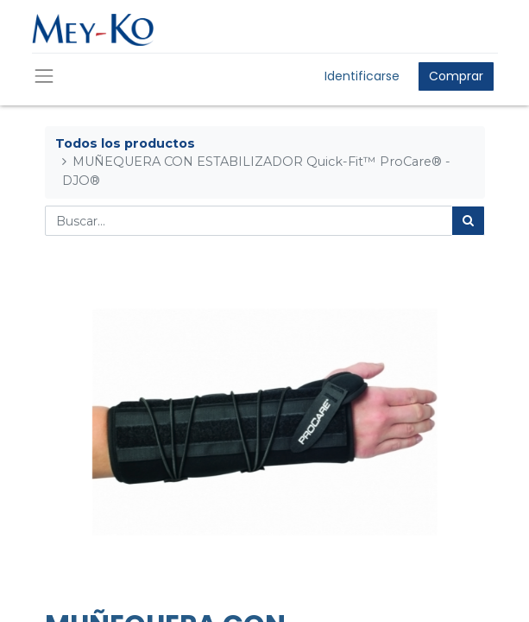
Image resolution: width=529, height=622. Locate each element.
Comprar (456, 76)
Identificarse (362, 76)
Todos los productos (125, 143)
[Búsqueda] (468, 221)
